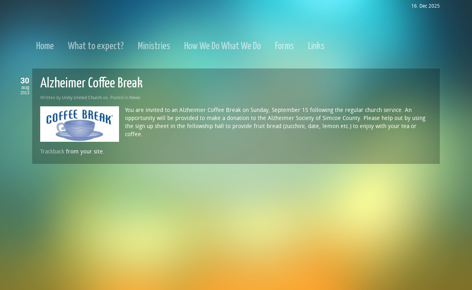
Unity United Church (82, 97)
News (134, 97)
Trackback (52, 151)
